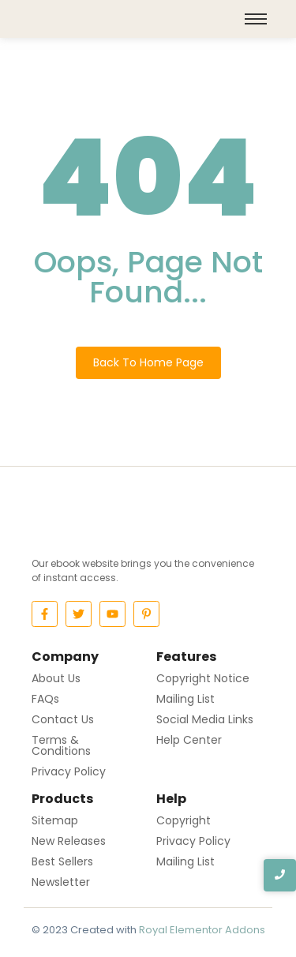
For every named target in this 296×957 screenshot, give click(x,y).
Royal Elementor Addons (202, 929)
